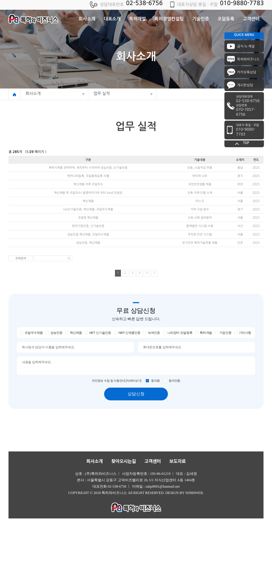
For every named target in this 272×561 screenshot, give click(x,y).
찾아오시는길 (123, 461)
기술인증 (200, 19)
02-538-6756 (144, 3)
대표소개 (112, 19)
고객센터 (251, 19)
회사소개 (87, 19)
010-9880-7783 (242, 3)
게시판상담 (245, 85)
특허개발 (137, 19)
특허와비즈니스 (248, 59)
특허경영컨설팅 (169, 19)
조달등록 (226, 19)
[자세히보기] (133, 380)
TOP (246, 142)
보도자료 (177, 461)
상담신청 (136, 393)
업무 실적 (102, 93)
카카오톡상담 (246, 72)
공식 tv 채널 (246, 46)
